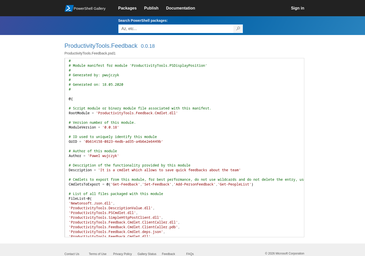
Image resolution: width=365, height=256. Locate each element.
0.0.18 (148, 46)
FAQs (190, 254)
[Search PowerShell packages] (238, 28)
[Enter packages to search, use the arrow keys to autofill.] (176, 28)
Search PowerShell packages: (143, 20)
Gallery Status (147, 254)
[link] (131, 8)
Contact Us (71, 254)
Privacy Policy (122, 254)
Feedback (168, 254)
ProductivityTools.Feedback (100, 45)
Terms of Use (98, 254)
